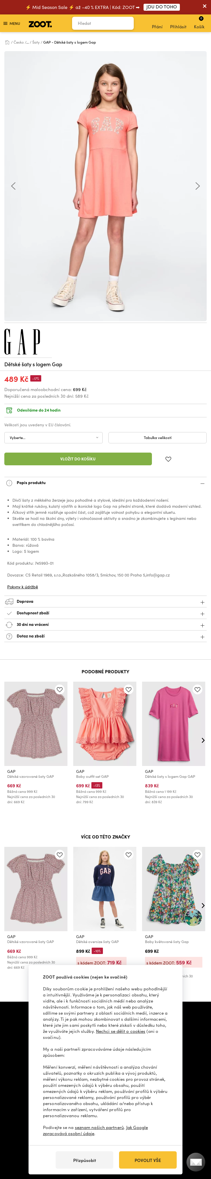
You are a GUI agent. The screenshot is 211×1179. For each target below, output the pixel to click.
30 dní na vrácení (105, 625)
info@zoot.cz (101, 1012)
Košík (199, 22)
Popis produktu (105, 483)
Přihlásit (178, 23)
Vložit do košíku (78, 459)
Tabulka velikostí (158, 437)
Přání (157, 23)
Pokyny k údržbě (22, 587)
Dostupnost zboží (105, 613)
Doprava (105, 602)
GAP (11, 771)
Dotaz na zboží (105, 636)
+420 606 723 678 (60, 1012)
